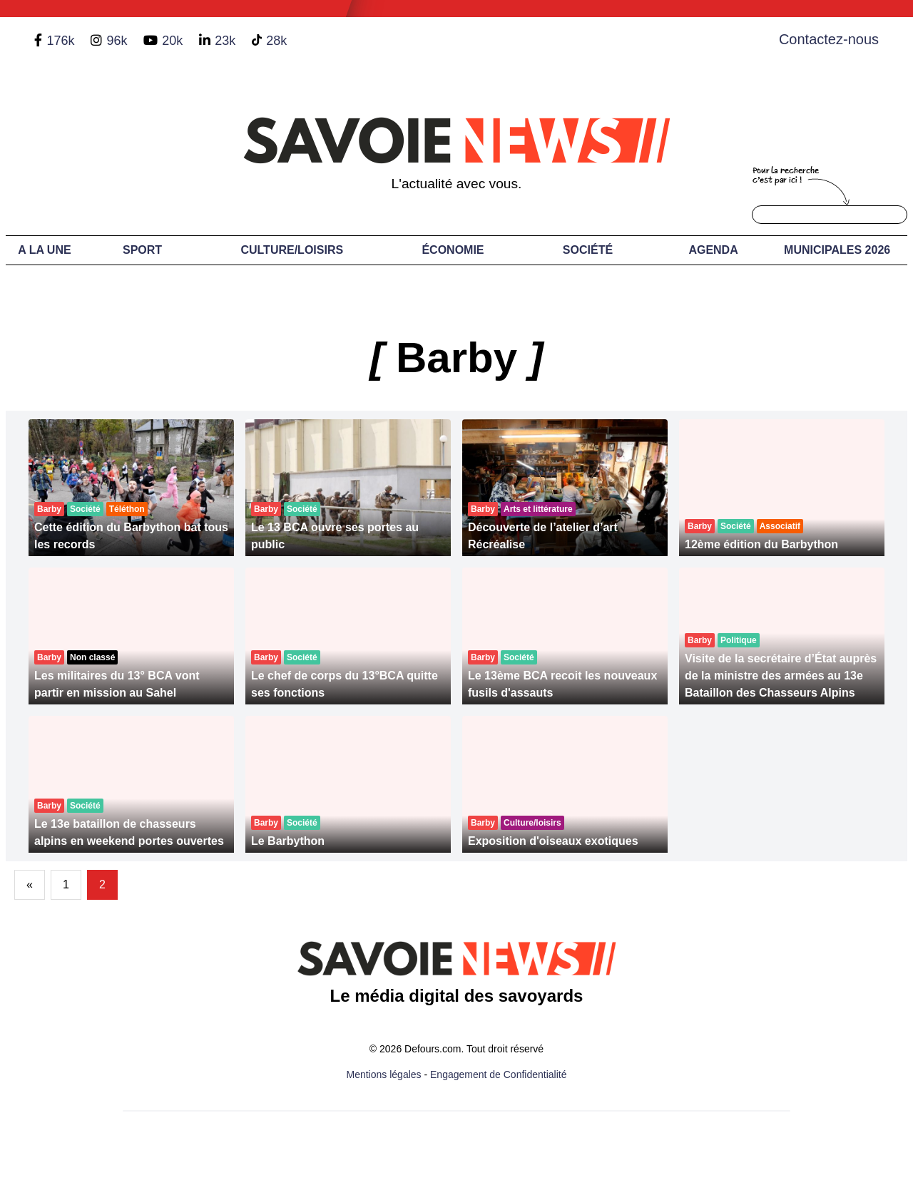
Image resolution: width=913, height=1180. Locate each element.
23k (225, 41)
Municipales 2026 (837, 250)
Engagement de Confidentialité (498, 1074)
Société (588, 250)
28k (276, 41)
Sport (142, 250)
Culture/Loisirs (291, 250)
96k (116, 41)
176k (60, 41)
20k (172, 41)
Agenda (713, 250)
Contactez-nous (829, 39)
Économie (453, 250)
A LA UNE (44, 250)
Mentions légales (384, 1074)
